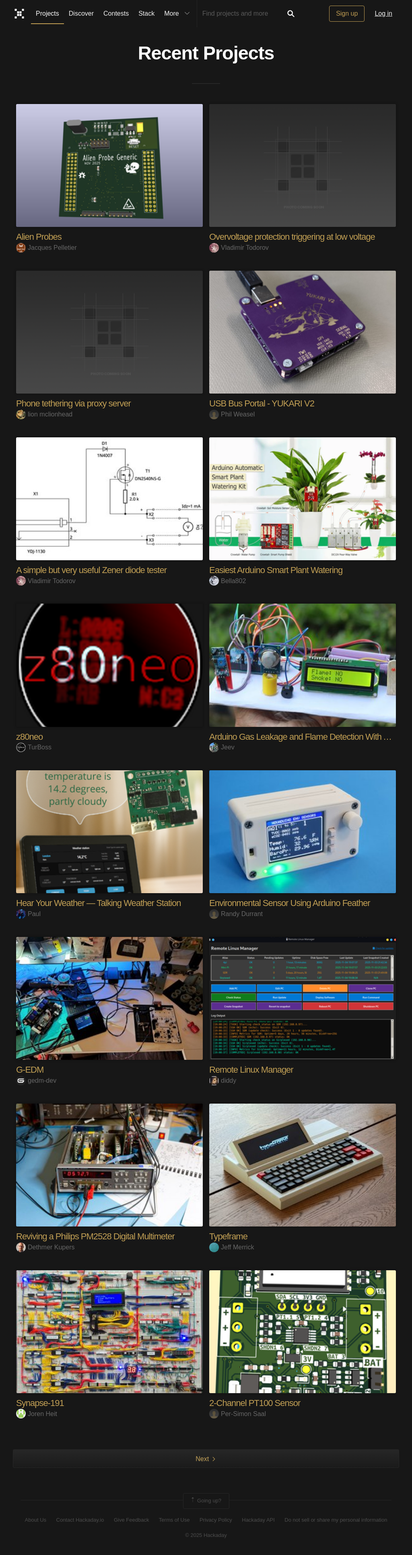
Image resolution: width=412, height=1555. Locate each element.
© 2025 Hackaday (206, 1535)
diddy (222, 1080)
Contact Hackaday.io (80, 1520)
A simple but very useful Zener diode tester (91, 570)
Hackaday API (258, 1520)
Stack (146, 13)
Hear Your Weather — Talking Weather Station (98, 903)
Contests (116, 13)
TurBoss (34, 747)
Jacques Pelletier (46, 247)
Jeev (222, 747)
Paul (28, 913)
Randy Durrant (236, 913)
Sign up (347, 13)
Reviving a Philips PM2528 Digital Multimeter (95, 1236)
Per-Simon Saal (237, 1413)
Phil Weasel (232, 414)
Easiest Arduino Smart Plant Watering (275, 570)
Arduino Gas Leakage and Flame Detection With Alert (304, 737)
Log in (383, 13)
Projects (47, 13)
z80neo (29, 737)
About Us (35, 1520)
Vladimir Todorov (239, 247)
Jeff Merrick (231, 1247)
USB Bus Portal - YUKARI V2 (261, 403)
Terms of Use (174, 1520)
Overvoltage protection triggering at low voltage (292, 237)
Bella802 (227, 581)
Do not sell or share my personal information (335, 1520)
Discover (81, 13)
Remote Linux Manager (251, 1070)
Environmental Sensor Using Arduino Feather (289, 903)
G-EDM (29, 1070)
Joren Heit (36, 1413)
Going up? (206, 1500)
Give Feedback (131, 1520)
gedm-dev (36, 1080)
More (178, 13)
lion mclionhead (44, 414)
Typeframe (228, 1236)
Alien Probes (39, 237)
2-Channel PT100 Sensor (254, 1403)
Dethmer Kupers (45, 1247)
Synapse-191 (40, 1403)
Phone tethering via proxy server (73, 403)
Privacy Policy (216, 1520)
